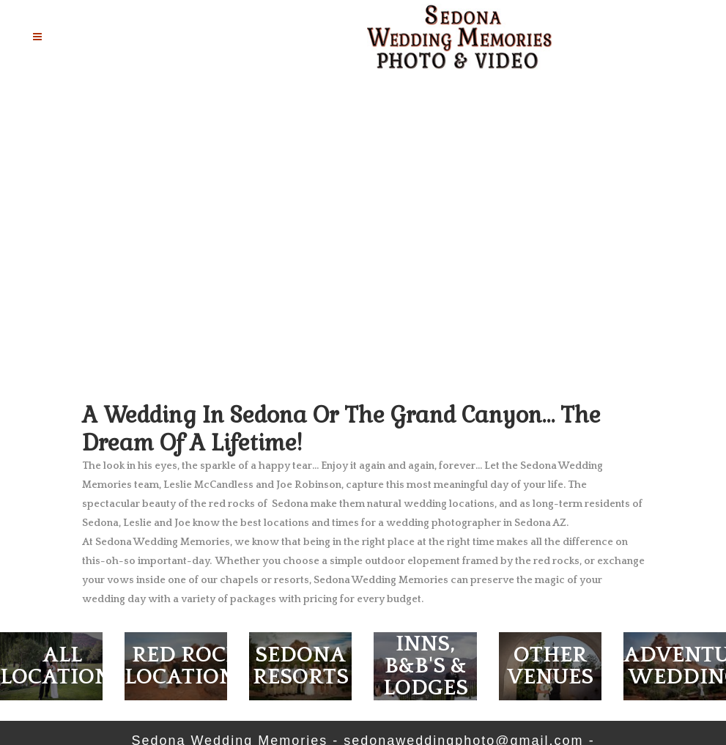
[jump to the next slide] (699, 240)
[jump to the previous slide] (27, 240)
